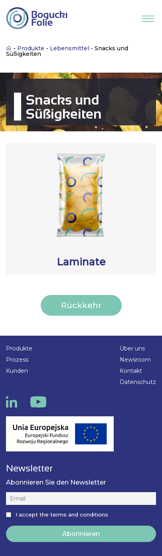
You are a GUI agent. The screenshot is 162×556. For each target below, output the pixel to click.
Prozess (17, 359)
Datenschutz (138, 382)
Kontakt (131, 370)
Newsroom (135, 359)
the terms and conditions (74, 514)
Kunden (17, 370)
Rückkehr (81, 305)
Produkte (19, 348)
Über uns (132, 348)
